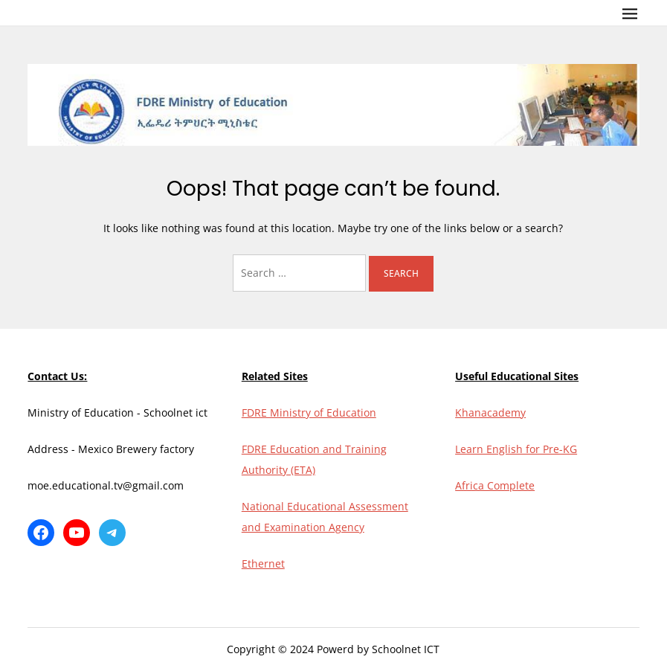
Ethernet (263, 563)
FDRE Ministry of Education (309, 412)
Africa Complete (495, 485)
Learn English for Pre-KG (516, 449)
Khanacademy (490, 412)
